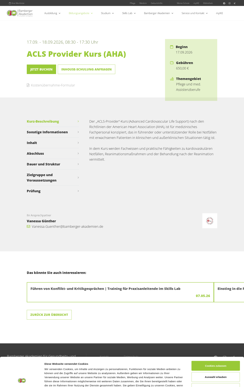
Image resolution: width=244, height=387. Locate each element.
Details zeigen (180, 380)
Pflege (132, 3)
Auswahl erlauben (216, 349)
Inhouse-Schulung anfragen (86, 69)
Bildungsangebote (81, 13)
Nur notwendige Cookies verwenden (216, 362)
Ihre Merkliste (16, 3)
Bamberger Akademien (158, 13)
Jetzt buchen (41, 69)
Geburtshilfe (156, 3)
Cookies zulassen (215, 338)
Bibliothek (208, 3)
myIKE (196, 3)
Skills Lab (129, 13)
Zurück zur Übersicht (49, 315)
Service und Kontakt (195, 13)
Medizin (143, 3)
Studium (107, 13)
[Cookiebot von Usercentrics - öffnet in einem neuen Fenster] (22, 380)
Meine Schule (183, 3)
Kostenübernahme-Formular (51, 85)
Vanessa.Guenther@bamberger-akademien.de (65, 226)
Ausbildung (52, 13)
